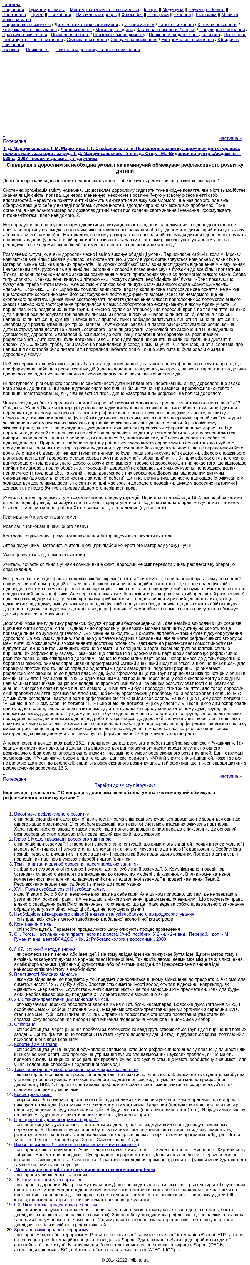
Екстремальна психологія (187, 39)
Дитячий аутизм (138, 24)
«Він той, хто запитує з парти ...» (47, 1179)
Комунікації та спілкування (29, 29)
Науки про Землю (206, 9)
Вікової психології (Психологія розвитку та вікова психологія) (76, 1144)
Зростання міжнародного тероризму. (51, 1229)
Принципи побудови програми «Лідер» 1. (56, 1119)
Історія (151, 9)
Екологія (182, 14)
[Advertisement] (125, 91)
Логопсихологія (76, 29)
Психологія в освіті (70, 34)
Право (37, 14)
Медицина (173, 9)
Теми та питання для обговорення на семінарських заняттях (76, 864)
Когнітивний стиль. (33, 924)
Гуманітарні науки (47, 9)
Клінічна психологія (217, 24)
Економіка (206, 14)
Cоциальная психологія (26, 24)
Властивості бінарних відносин (46, 974)
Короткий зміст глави (35, 1044)
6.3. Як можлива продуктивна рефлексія (55, 1204)
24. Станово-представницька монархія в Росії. (61, 999)
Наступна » (230, 138)
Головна (10, 49)
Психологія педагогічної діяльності (184, 34)
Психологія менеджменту (119, 34)
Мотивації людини (114, 29)
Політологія (14, 14)
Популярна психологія (222, 29)
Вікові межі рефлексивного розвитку (51, 814)
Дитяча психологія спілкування (86, 24)
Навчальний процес (96, 14)
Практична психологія (24, 34)
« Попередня (14, 139)
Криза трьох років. (33, 1094)
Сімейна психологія (86, 39)
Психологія (59, 14)
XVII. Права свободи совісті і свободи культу (60, 889)
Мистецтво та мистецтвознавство (104, 9)
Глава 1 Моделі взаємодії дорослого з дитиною (62, 839)
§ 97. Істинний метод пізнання (45, 949)
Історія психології (176, 24)
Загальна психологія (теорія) (166, 29)
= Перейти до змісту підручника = (125, 785)
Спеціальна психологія (133, 39)
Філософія (132, 14)
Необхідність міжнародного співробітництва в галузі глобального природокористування (104, 914)
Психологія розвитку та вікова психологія (98, 49)
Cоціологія (13, 9)
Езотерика (158, 14)
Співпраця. (25, 1024)
